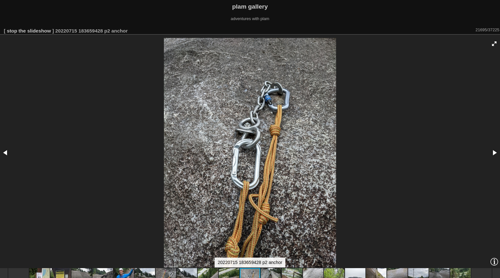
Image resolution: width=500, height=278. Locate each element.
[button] (494, 44)
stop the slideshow (29, 30)
